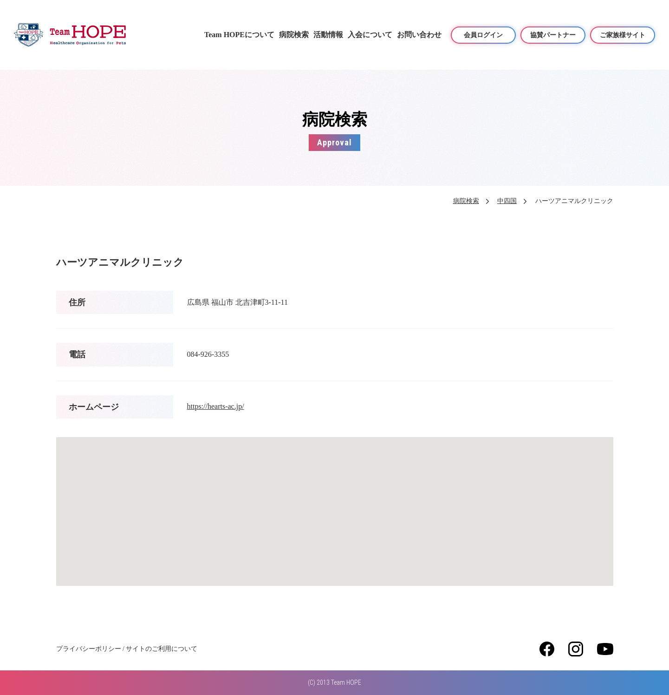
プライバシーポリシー (88, 648)
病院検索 (294, 35)
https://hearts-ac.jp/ (215, 406)
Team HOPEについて (239, 35)
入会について (370, 35)
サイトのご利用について (161, 648)
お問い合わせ (419, 35)
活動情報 (328, 35)
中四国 (507, 200)
